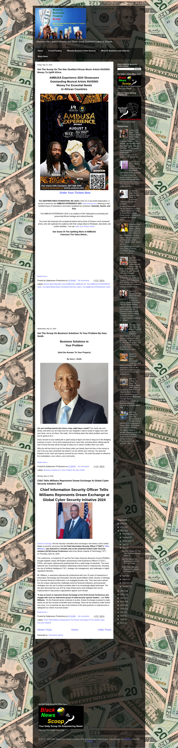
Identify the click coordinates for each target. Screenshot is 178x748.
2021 (122, 598)
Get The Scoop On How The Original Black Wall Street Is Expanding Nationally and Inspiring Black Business (130, 385)
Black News (43, 56)
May (124, 548)
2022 (122, 594)
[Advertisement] (74, 308)
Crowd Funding (55, 51)
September (127, 541)
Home (40, 51)
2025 (122, 527)
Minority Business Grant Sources (81, 51)
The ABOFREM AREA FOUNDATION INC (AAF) (61, 287)
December (126, 534)
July (124, 544)
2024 (122, 531)
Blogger (90, 741)
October (125, 537)
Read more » (42, 276)
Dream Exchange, (44, 544)
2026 (122, 524)
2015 (122, 619)
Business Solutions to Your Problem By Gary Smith (64, 470)
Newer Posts (44, 629)
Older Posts (104, 629)
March (125, 579)
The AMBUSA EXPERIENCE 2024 (96, 287)
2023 (122, 591)
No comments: (84, 280)
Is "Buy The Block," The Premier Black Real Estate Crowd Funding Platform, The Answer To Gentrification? (130, 136)
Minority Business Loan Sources (115, 51)
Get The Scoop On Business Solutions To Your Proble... (130, 561)
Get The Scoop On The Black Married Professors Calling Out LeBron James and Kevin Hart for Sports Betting (130, 297)
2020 (122, 602)
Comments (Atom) (55, 635)
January (125, 586)
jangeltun (127, 739)
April (124, 576)
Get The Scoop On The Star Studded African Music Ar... (131, 553)
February (126, 583)
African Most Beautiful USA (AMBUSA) (59, 284)
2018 (122, 609)
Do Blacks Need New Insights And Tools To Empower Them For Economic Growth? (129, 197)
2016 (122, 616)
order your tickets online (84, 226)
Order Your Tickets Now (74, 192)
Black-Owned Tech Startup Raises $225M (135, 327)
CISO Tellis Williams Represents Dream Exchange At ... (130, 569)
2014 (122, 623)
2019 (122, 605)
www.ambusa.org (90, 203)
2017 (122, 612)
